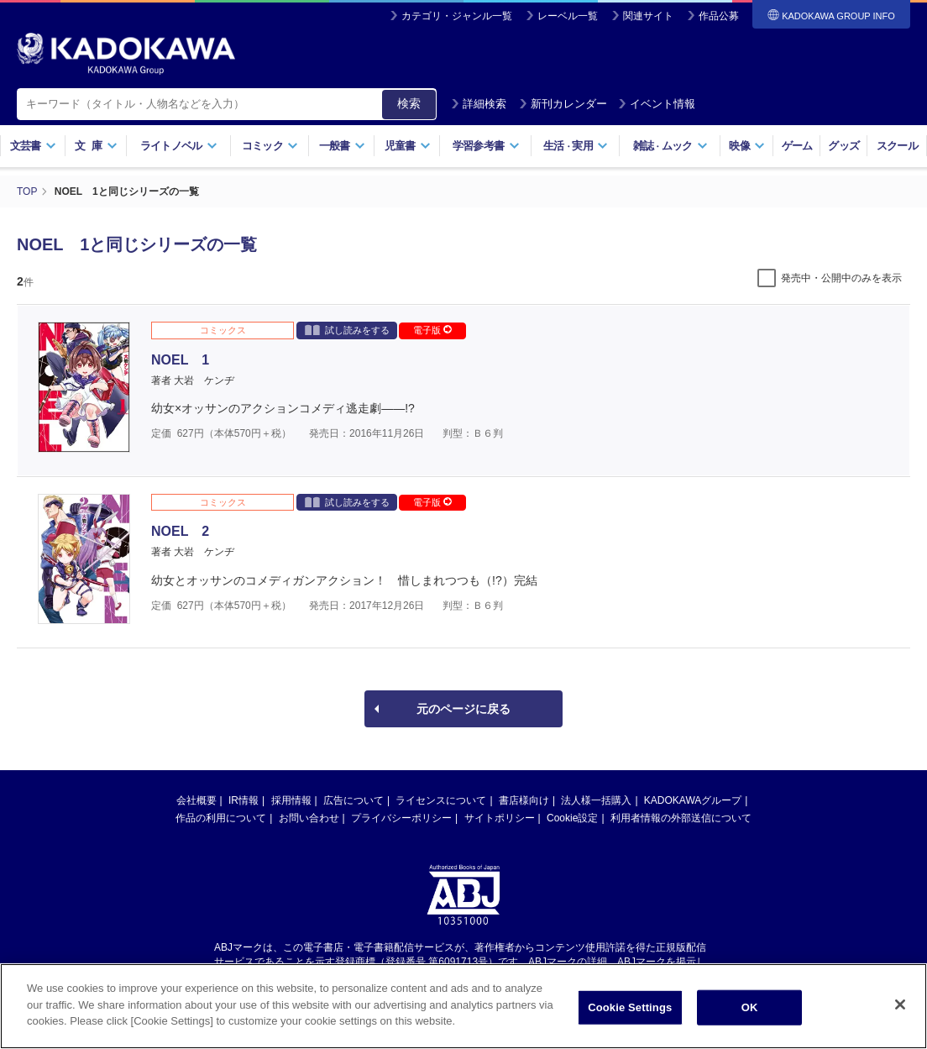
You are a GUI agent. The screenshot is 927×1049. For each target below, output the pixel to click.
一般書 (342, 145)
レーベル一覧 (567, 16)
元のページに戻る (463, 709)
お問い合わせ (309, 818)
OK (749, 1007)
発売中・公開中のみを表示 (841, 278)
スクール (897, 145)
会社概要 (196, 800)
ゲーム (797, 145)
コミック (270, 145)
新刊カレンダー (563, 103)
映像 (747, 145)
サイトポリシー (499, 818)
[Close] (900, 1004)
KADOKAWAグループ (692, 800)
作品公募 (719, 16)
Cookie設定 (572, 818)
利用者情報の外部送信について (681, 818)
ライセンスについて (440, 800)
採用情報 (291, 800)
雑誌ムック (670, 145)
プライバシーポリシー (401, 818)
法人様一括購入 (596, 800)
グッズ (843, 145)
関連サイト (648, 16)
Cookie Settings (630, 1007)
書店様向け (524, 800)
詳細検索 (478, 103)
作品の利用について (220, 818)
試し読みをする (347, 329)
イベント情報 (656, 103)
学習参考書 (486, 145)
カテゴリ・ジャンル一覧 (456, 16)
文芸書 (33, 145)
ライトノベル (178, 145)
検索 (409, 103)
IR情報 (243, 800)
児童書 (408, 145)
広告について (353, 800)
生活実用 (575, 145)
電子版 (432, 330)
